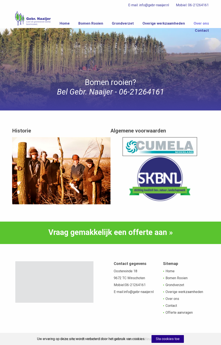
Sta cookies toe (168, 339)
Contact (202, 33)
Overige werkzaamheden (187, 24)
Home (89, 24)
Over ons (178, 33)
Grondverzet (147, 24)
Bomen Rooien (114, 24)
